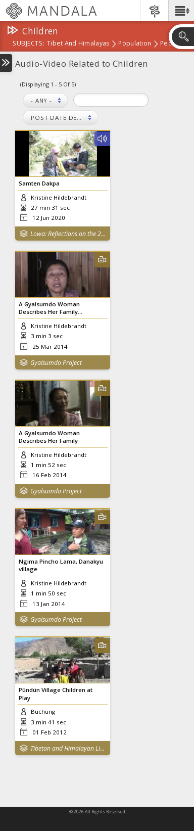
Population (134, 44)
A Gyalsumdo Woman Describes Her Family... (50, 307)
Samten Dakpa (39, 183)
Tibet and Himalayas (78, 44)
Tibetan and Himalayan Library (68, 748)
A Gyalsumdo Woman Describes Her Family (49, 436)
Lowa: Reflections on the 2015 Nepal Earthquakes (68, 233)
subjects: (28, 44)
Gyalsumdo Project (56, 362)
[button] (181, 10)
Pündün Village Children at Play (55, 693)
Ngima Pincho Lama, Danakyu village (61, 565)
